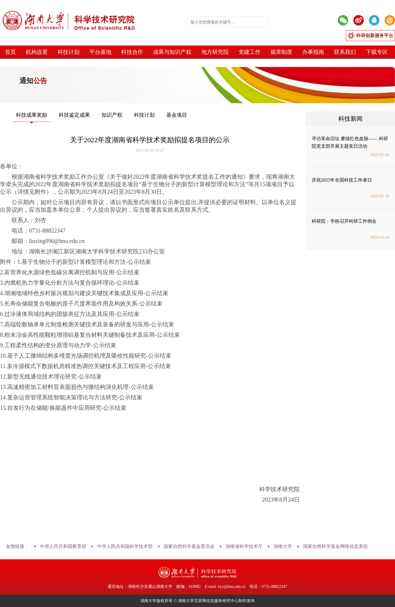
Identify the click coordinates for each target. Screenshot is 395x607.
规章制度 (281, 52)
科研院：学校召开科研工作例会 (344, 221)
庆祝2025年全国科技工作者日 (342, 180)
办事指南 (313, 52)
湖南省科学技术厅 (244, 546)
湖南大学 (283, 546)
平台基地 (100, 52)
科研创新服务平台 (374, 35)
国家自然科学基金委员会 (189, 546)
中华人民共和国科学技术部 (125, 546)
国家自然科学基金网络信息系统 (335, 546)
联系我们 (345, 52)
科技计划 (69, 52)
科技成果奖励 (31, 115)
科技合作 (132, 52)
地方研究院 (215, 52)
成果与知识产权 (172, 52)
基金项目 (176, 115)
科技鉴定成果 (74, 115)
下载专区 (377, 52)
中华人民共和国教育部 (63, 546)
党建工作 (250, 52)
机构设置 (37, 52)
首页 (10, 52)
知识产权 (111, 115)
